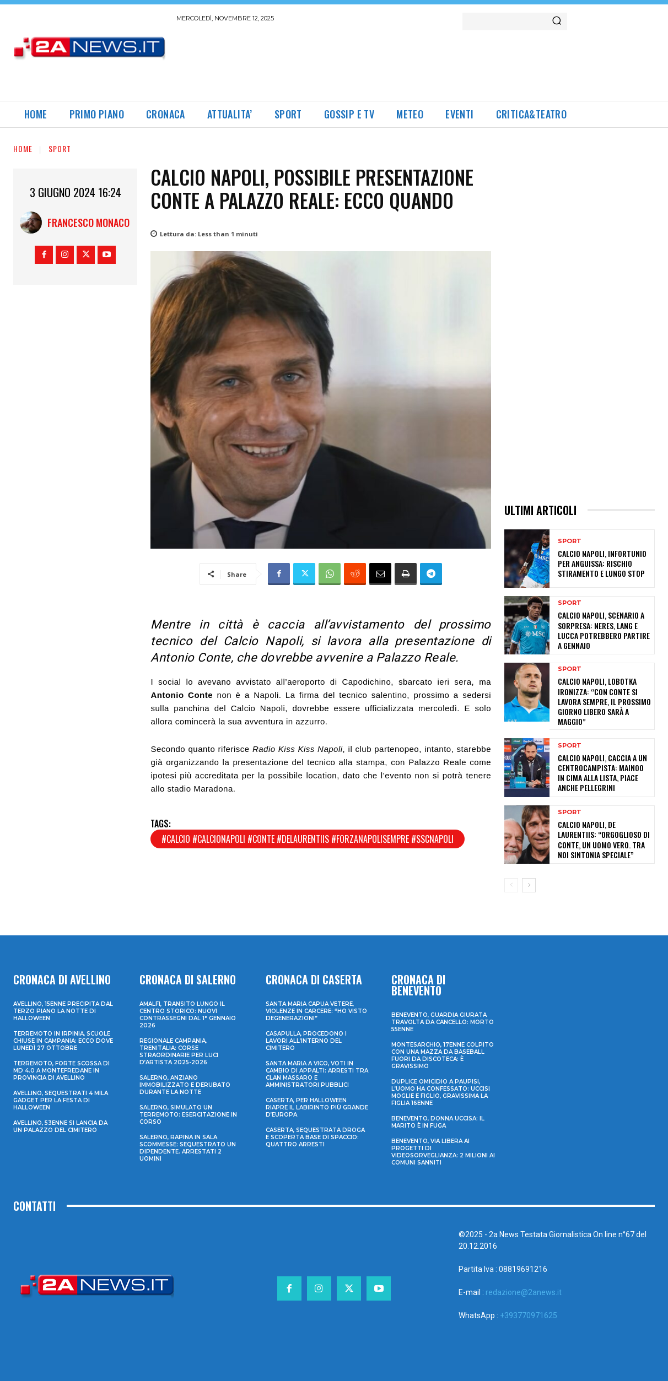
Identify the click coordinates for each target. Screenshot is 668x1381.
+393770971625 (528, 1315)
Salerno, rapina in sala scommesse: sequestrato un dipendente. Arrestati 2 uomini (187, 1148)
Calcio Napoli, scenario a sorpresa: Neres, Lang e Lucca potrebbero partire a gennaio (604, 630)
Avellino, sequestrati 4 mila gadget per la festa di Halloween (60, 1100)
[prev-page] (511, 885)
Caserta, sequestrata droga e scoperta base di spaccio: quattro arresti (315, 1137)
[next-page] (529, 885)
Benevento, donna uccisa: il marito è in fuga (437, 1122)
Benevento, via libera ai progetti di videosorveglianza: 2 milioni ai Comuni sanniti (443, 1152)
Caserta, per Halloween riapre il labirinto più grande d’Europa (317, 1107)
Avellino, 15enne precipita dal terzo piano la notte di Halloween (63, 1011)
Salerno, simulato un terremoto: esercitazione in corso (188, 1114)
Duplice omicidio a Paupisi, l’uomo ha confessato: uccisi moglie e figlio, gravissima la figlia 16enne (440, 1092)
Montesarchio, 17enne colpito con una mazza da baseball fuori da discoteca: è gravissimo (442, 1055)
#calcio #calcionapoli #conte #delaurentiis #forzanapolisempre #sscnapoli (307, 839)
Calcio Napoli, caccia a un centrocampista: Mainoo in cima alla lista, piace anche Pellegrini (602, 773)
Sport (60, 148)
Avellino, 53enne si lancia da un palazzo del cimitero (60, 1126)
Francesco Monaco (88, 222)
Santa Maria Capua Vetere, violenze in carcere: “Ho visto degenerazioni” (316, 1011)
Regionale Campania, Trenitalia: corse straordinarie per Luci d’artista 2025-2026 (178, 1051)
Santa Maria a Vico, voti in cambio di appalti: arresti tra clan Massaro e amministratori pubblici (317, 1074)
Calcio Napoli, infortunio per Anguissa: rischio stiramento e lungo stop (602, 563)
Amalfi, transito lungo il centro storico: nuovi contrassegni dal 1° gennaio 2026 (187, 1014)
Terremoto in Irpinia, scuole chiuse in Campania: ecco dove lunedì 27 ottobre (63, 1041)
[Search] (556, 21)
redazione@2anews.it (524, 1292)
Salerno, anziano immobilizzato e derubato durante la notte (184, 1085)
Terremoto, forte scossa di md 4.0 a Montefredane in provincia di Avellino (61, 1070)
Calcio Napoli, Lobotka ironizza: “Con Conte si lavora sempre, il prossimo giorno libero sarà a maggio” (604, 701)
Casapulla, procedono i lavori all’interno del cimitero (306, 1041)
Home (23, 148)
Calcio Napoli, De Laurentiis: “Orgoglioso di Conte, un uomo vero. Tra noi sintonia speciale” (604, 839)
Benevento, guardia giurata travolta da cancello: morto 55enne (442, 1022)
